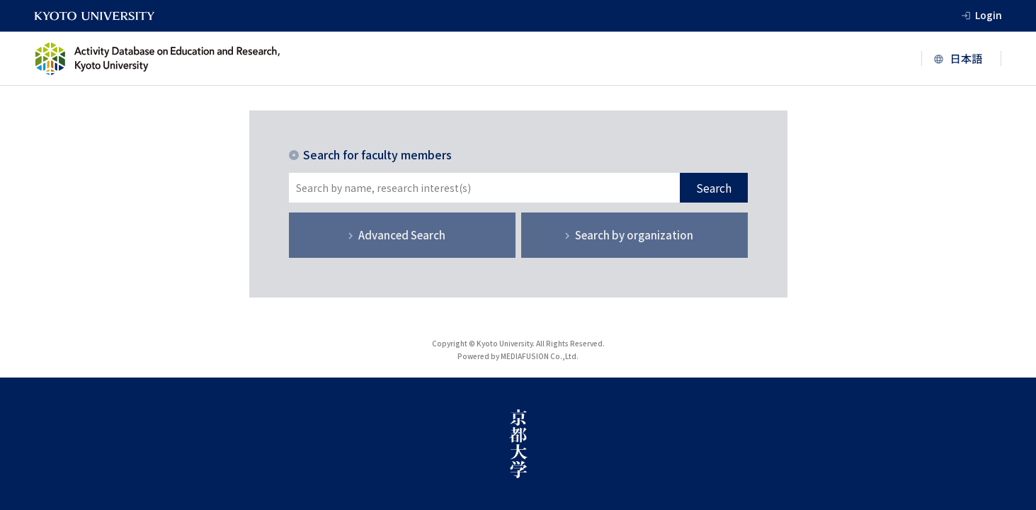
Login (988, 15)
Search (714, 187)
